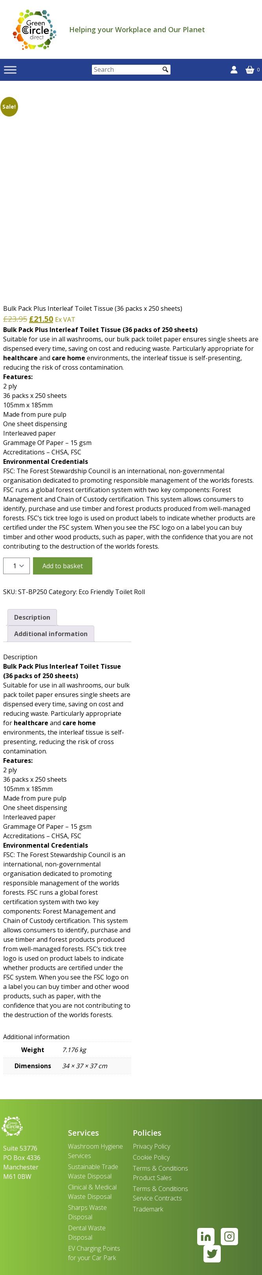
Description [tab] (32, 617)
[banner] (34, 29)
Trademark (148, 1209)
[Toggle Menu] (10, 69)
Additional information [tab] (51, 633)
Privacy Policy (151, 1146)
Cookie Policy (151, 1157)
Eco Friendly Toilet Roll (112, 591)
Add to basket (62, 566)
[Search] (131, 70)
